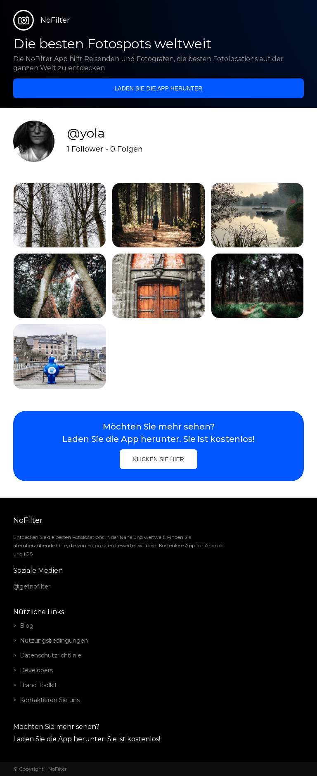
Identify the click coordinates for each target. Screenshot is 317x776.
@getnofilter (31, 586)
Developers (36, 670)
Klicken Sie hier (158, 459)
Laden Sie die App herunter (159, 88)
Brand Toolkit (38, 685)
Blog (26, 625)
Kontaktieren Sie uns (50, 700)
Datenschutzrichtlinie (50, 655)
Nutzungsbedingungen (54, 640)
